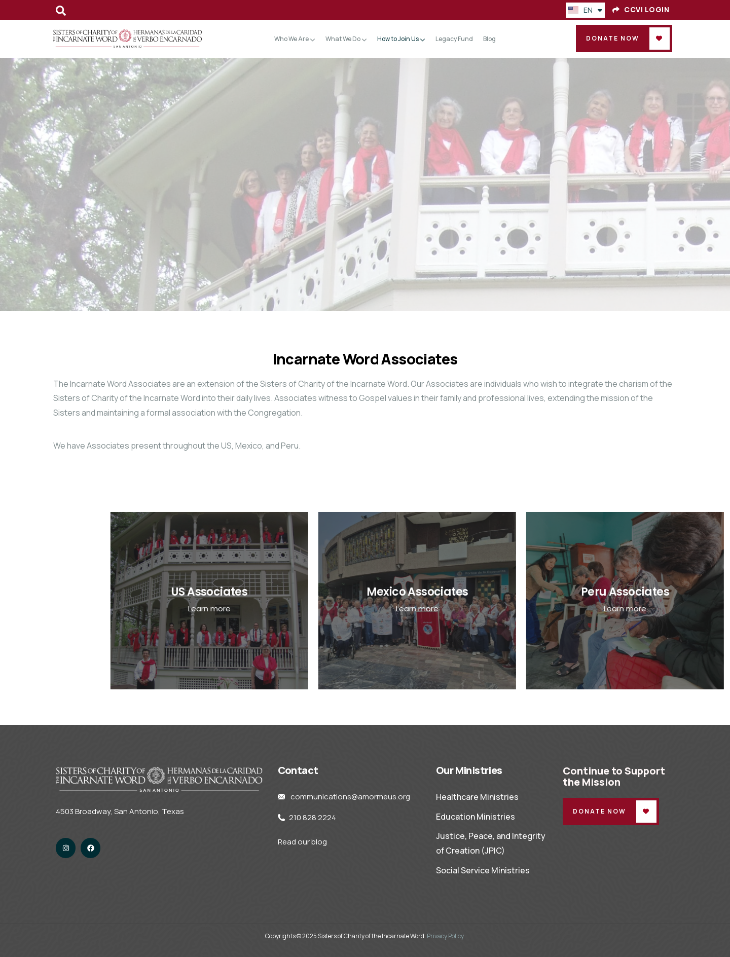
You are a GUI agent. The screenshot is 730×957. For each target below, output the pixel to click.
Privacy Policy (445, 936)
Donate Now (612, 38)
